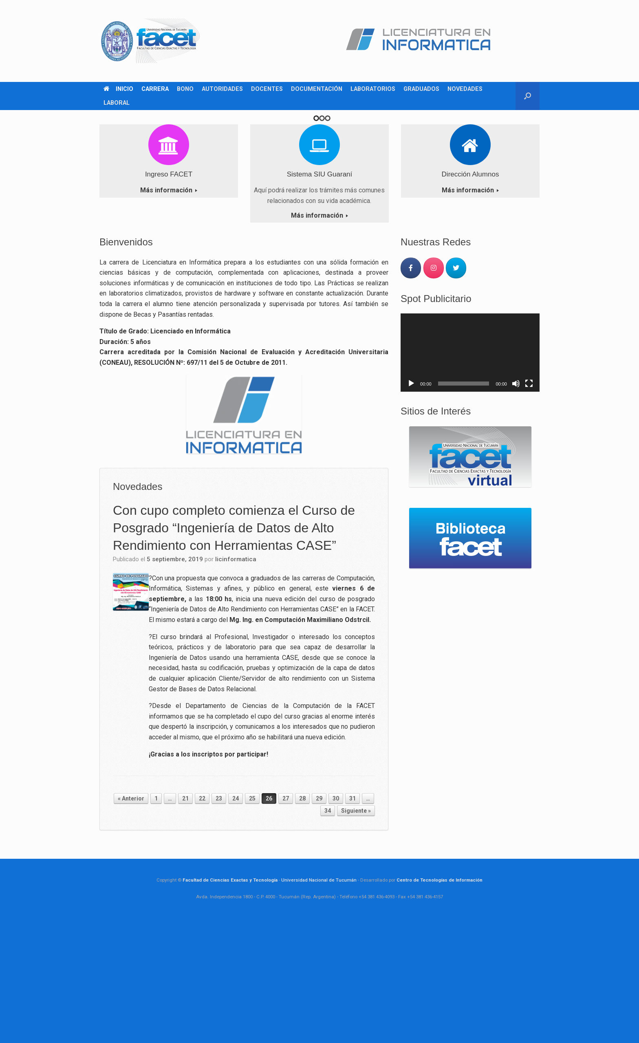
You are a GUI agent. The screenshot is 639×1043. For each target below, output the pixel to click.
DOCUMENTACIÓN (316, 89)
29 (319, 920)
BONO (185, 89)
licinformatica (235, 681)
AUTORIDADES (222, 89)
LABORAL (117, 102)
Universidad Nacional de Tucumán (319, 1002)
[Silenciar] (516, 506)
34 (327, 933)
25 (252, 920)
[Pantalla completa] (529, 506)
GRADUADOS (421, 89)
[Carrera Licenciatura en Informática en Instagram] (433, 390)
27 (285, 920)
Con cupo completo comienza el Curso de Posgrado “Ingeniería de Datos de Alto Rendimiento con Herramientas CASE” (234, 650)
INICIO (118, 89)
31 (352, 920)
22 (202, 920)
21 (185, 920)
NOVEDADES (465, 89)
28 (302, 920)
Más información (168, 312)
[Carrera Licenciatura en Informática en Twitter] (456, 390)
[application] (470, 475)
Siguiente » (356, 933)
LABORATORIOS (372, 89)
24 (235, 920)
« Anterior (131, 920)
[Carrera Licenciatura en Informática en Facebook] (411, 390)
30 (336, 920)
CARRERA (155, 89)
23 (219, 920)
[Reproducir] (411, 506)
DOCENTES (267, 89)
